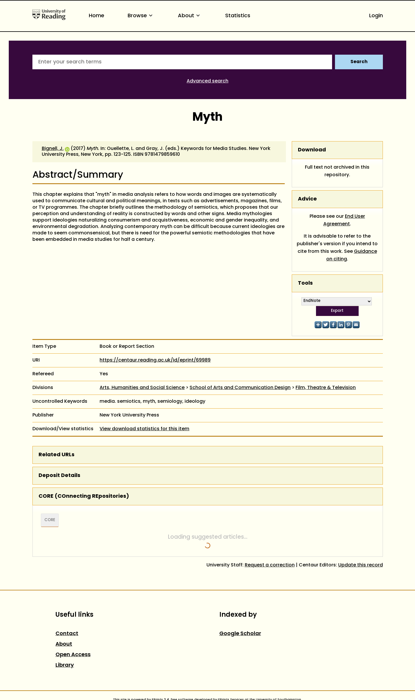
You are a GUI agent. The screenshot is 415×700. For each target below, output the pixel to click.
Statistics (237, 16)
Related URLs (56, 454)
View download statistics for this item (144, 429)
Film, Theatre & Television (326, 388)
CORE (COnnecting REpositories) (84, 496)
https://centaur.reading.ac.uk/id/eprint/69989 (155, 360)
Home (96, 16)
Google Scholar (240, 633)
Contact (66, 633)
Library (64, 665)
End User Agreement (344, 220)
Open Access (73, 654)
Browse (141, 16)
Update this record (360, 565)
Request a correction (270, 565)
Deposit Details (59, 475)
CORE (49, 520)
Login (376, 16)
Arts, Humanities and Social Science (142, 388)
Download (312, 150)
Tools (305, 283)
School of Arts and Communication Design (240, 388)
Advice (307, 199)
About (190, 16)
